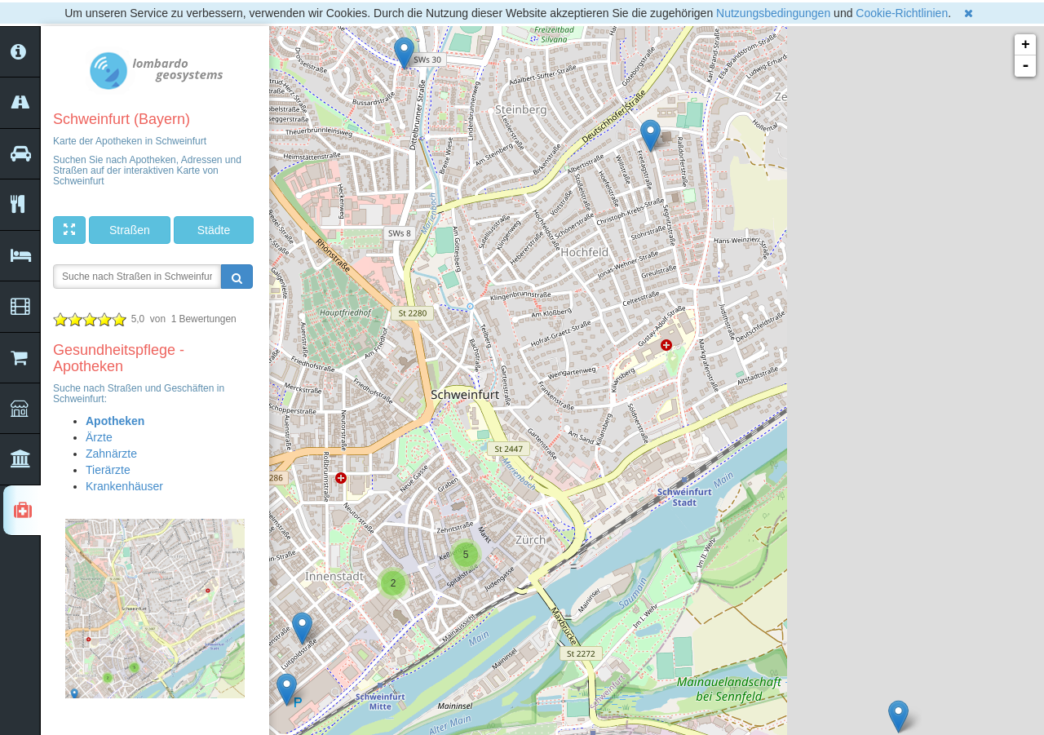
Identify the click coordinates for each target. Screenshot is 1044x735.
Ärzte (99, 437)
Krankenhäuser (124, 486)
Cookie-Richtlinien (902, 13)
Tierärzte (108, 469)
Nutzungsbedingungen (773, 13)
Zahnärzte (111, 453)
